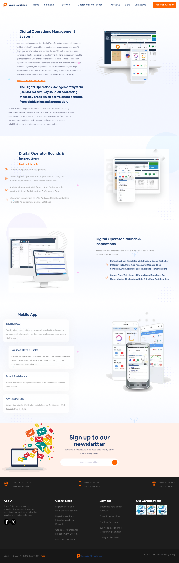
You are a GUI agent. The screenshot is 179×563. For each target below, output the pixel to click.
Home (36, 4)
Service (67, 4)
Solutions (50, 4)
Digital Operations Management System (66, 508)
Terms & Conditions (151, 554)
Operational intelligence (92, 4)
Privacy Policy (168, 554)
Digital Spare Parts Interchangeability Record (65, 520)
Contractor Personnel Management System (66, 532)
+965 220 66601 (92, 486)
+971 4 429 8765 (167, 482)
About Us (115, 4)
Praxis (42, 556)
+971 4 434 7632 (92, 482)
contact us (140, 4)
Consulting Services (109, 516)
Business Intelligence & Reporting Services (110, 530)
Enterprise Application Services (110, 508)
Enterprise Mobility (65, 539)
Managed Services (109, 537)
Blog (127, 4)
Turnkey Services (108, 522)
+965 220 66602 (167, 486)
